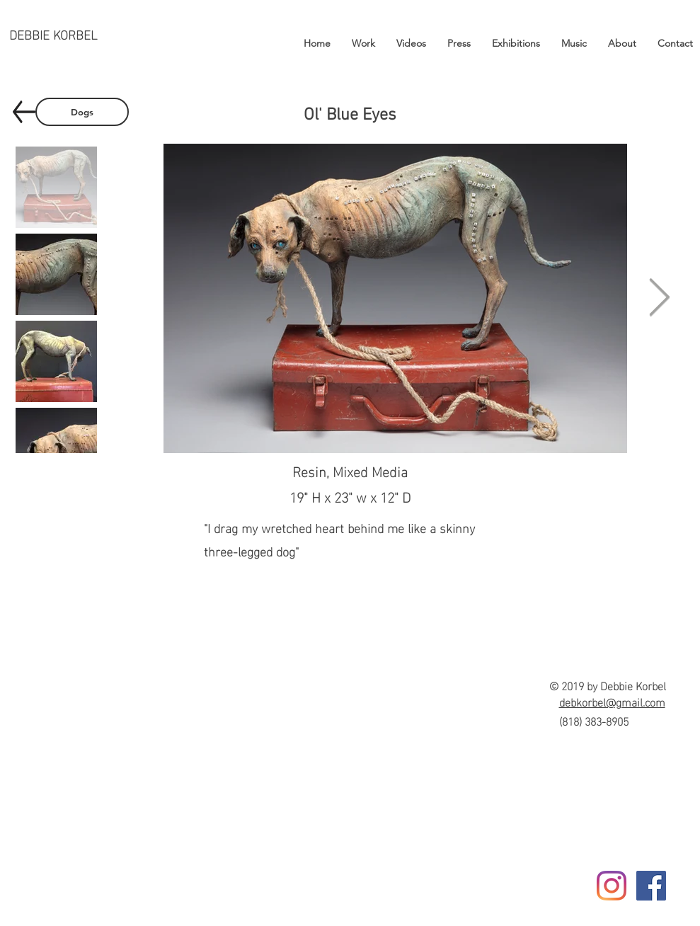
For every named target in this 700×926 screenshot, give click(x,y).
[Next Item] (660, 298)
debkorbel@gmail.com (612, 701)
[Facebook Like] (652, 910)
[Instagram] (611, 886)
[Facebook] (651, 886)
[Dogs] (82, 112)
